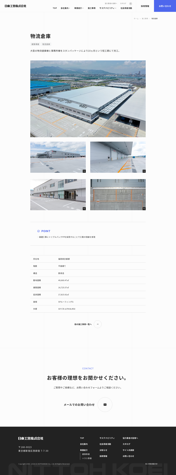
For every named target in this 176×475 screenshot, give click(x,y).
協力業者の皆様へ (111, 3)
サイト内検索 (128, 450)
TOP (55, 8)
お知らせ (103, 450)
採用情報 (145, 6)
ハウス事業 (87, 458)
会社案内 (64, 8)
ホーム (136, 18)
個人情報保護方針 (151, 464)
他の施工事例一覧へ (83, 324)
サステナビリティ (107, 8)
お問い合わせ (165, 6)
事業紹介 (78, 8)
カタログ (123, 3)
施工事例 (92, 8)
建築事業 (86, 454)
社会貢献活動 (126, 8)
